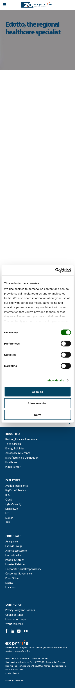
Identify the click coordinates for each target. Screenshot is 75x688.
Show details (55, 380)
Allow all (37, 391)
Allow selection (37, 403)
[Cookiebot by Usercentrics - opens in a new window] (55, 270)
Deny (37, 414)
